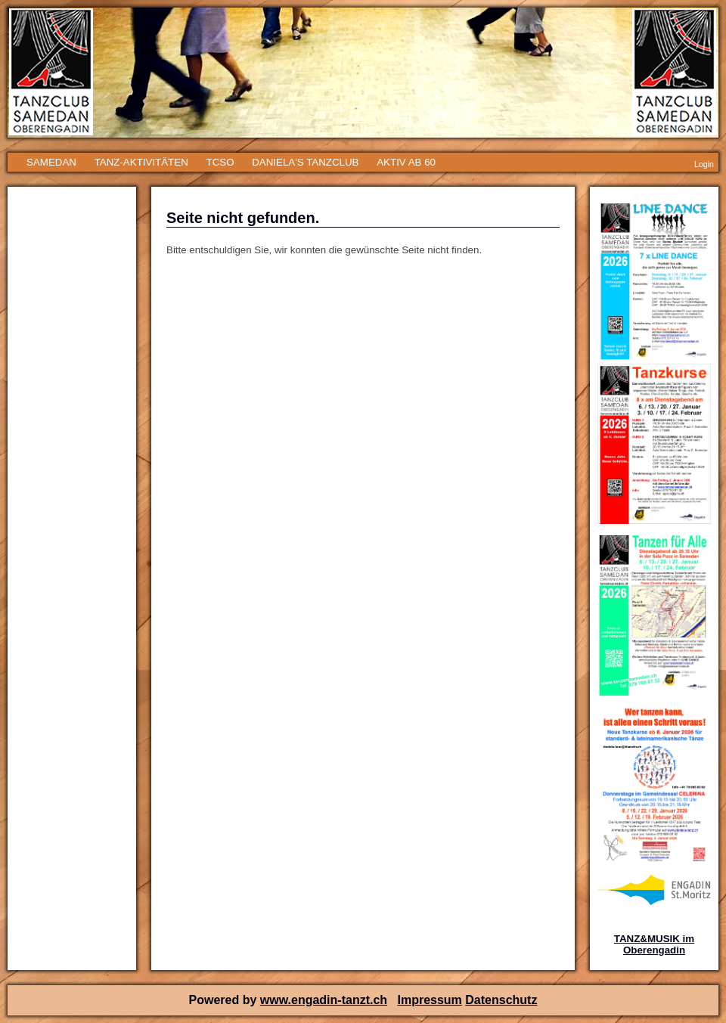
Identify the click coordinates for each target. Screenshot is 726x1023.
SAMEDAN (51, 162)
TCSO (220, 162)
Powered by (224, 1000)
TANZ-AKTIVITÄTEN (141, 162)
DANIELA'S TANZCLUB (305, 162)
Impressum (429, 1000)
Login (704, 164)
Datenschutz (501, 1000)
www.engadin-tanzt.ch (323, 1000)
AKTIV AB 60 (406, 162)
